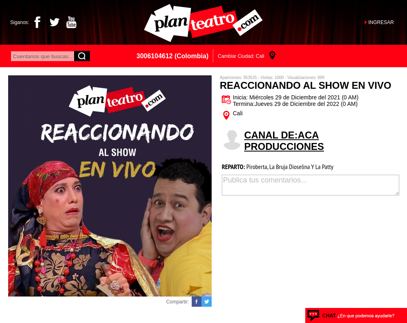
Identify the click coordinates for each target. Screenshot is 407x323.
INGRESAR (381, 22)
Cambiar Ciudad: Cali (241, 56)
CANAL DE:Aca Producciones (284, 141)
